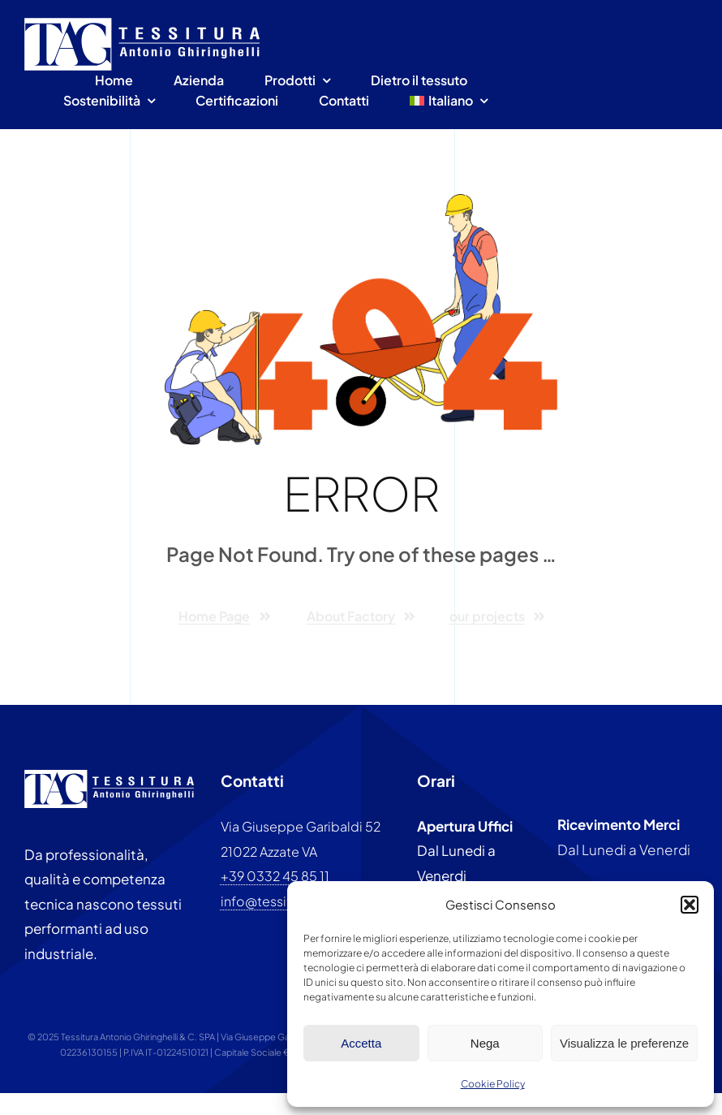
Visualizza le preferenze (624, 1043)
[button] (689, 905)
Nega (485, 1043)
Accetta (361, 1043)
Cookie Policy (493, 1084)
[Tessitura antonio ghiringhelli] (142, 24)
